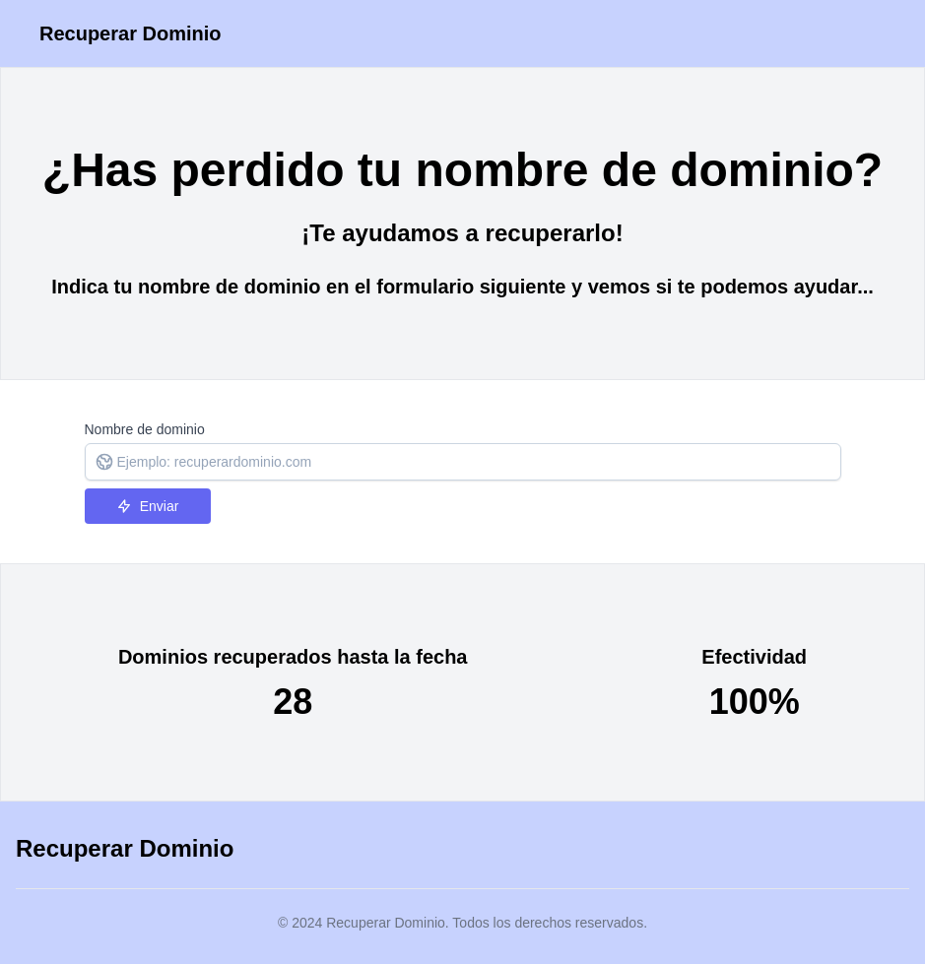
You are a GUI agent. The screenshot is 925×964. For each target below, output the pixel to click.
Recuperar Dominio (130, 33)
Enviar (147, 506)
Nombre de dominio (145, 429)
